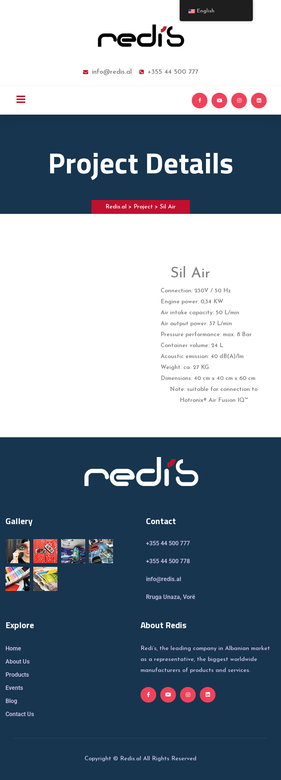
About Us (17, 661)
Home (13, 648)
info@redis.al (107, 72)
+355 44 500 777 (168, 72)
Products (17, 674)
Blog (11, 701)
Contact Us (19, 714)
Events (14, 687)
